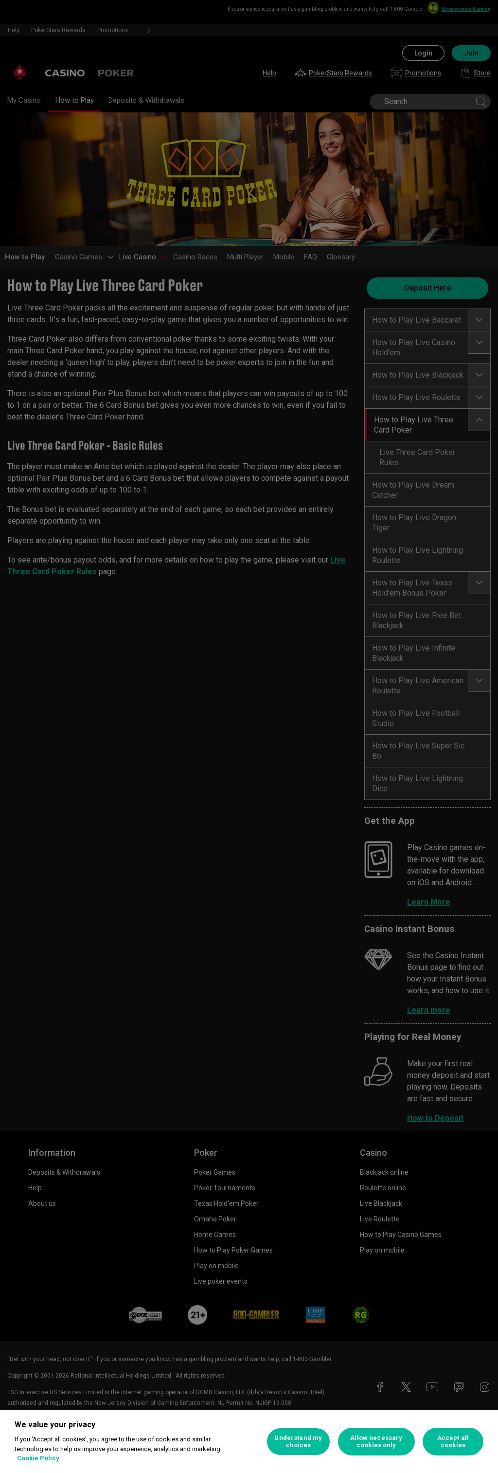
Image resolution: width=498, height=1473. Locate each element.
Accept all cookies (453, 1441)
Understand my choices (298, 1441)
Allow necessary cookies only (376, 1441)
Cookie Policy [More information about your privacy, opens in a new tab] (38, 1458)
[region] (249, 1441)
